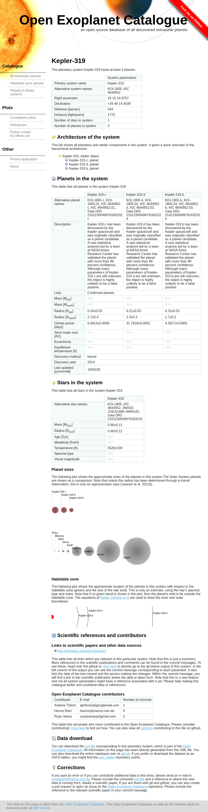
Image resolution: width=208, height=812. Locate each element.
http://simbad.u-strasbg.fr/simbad (81, 651)
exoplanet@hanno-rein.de (71, 779)
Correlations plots (23, 117)
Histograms (18, 125)
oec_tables (107, 757)
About (14, 166)
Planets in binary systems (22, 92)
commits (147, 728)
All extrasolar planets (25, 76)
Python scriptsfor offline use (20, 133)
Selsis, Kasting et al (114, 597)
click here (110, 666)
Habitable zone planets (27, 83)
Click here (78, 728)
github (125, 753)
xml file (90, 746)
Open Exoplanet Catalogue (103, 20)
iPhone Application (23, 159)
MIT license (42, 808)
